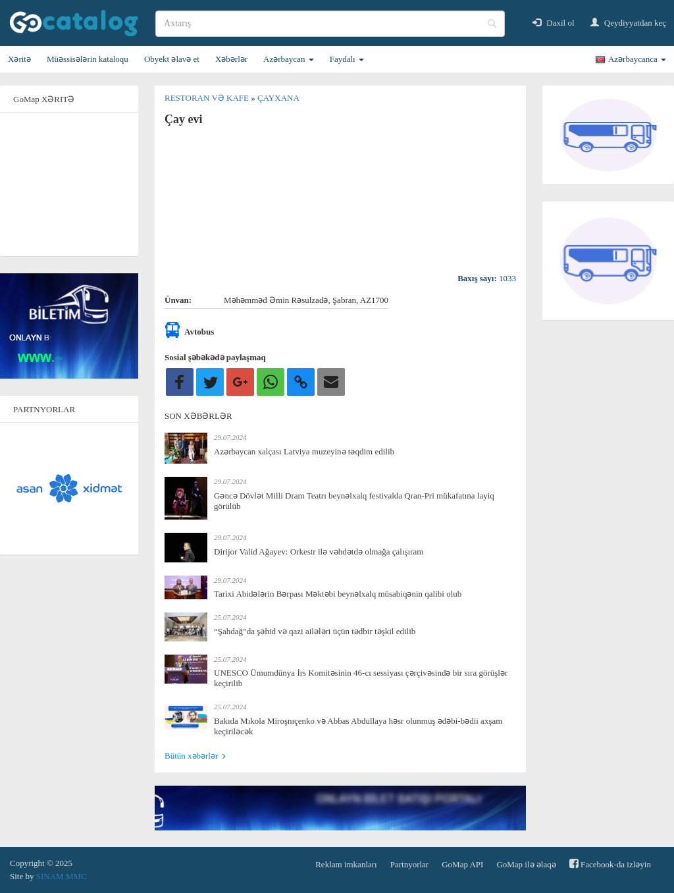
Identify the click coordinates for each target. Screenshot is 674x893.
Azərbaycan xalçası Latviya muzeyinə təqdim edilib (304, 451)
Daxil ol (553, 23)
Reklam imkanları (346, 864)
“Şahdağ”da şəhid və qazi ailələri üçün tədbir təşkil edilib (314, 631)
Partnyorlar (409, 864)
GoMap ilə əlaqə (526, 864)
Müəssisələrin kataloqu (87, 59)
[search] (330, 24)
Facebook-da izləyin (610, 863)
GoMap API (462, 864)
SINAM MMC (61, 876)
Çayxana (278, 98)
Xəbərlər (231, 59)
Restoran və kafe (208, 98)
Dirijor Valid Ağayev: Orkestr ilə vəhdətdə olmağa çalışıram (318, 551)
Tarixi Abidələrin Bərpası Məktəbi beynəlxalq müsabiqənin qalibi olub (337, 594)
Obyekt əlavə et (171, 59)
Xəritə (19, 59)
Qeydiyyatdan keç (628, 23)
